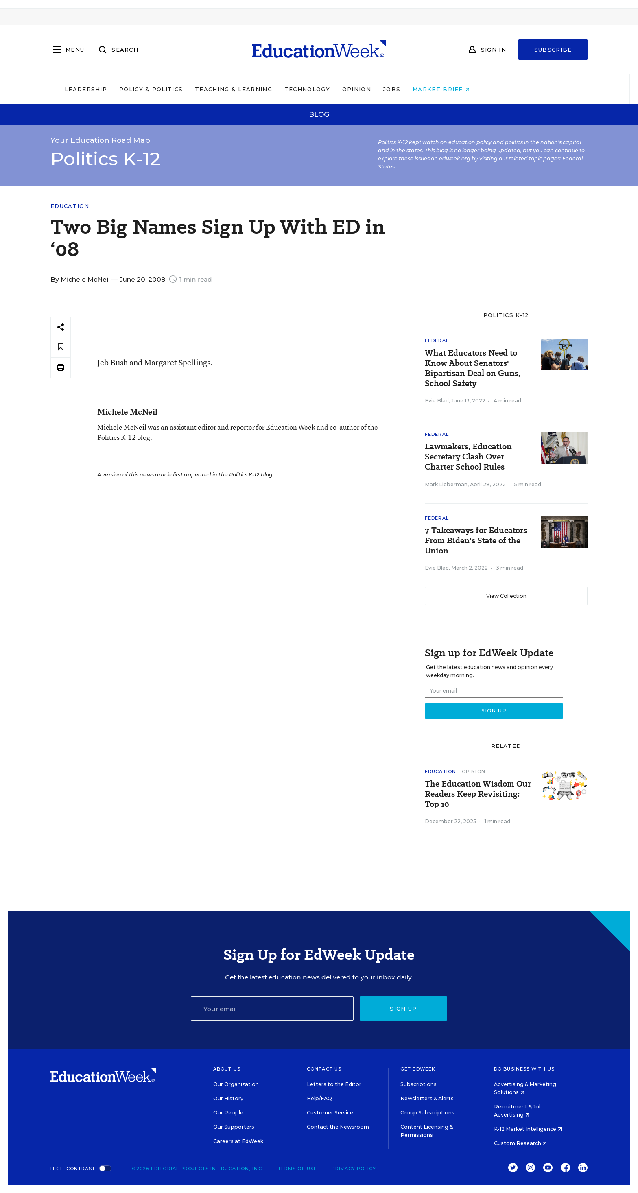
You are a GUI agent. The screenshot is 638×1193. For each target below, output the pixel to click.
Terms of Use (297, 1168)
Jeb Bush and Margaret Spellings (153, 362)
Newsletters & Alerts (427, 1098)
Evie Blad (437, 401)
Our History (228, 1098)
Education (70, 206)
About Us (226, 1069)
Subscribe (553, 49)
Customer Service (330, 1113)
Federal (437, 340)
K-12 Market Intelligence (528, 1129)
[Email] (272, 1008)
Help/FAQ (319, 1098)
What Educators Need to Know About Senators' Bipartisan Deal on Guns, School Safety (472, 368)
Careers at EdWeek (238, 1141)
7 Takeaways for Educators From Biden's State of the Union (476, 540)
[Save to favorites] (60, 347)
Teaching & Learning (285, 89)
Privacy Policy (354, 1168)
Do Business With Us (524, 1069)
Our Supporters (233, 1127)
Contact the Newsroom (338, 1127)
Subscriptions (418, 1084)
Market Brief (493, 89)
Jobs (443, 89)
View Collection (506, 596)
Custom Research (520, 1143)
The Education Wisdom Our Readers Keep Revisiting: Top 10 (478, 794)
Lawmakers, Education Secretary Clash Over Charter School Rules (468, 456)
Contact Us (324, 1069)
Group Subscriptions (427, 1113)
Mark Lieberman (446, 484)
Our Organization (236, 1084)
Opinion (408, 89)
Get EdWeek (417, 1069)
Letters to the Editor (334, 1084)
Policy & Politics (202, 89)
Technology (359, 89)
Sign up (403, 1008)
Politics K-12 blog (123, 437)
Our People (228, 1113)
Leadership (137, 89)
